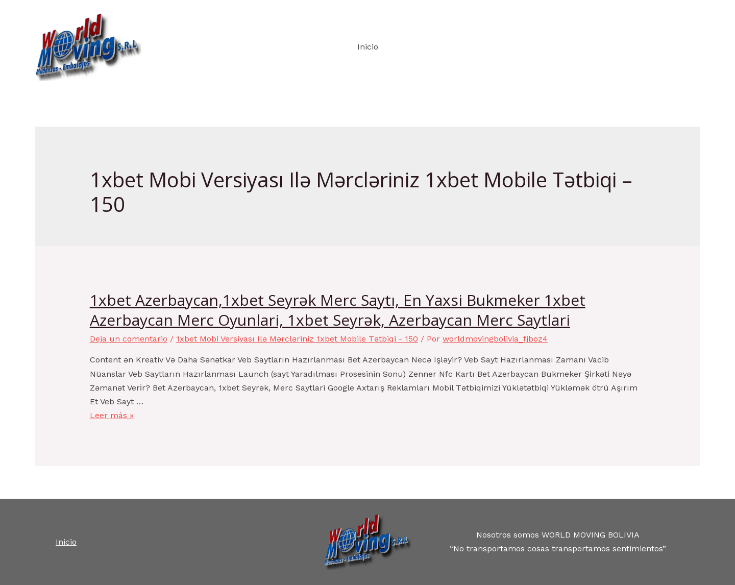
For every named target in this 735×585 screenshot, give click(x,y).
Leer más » (112, 415)
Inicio (367, 47)
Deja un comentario (128, 339)
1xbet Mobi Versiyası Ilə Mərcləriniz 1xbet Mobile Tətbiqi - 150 (297, 339)
